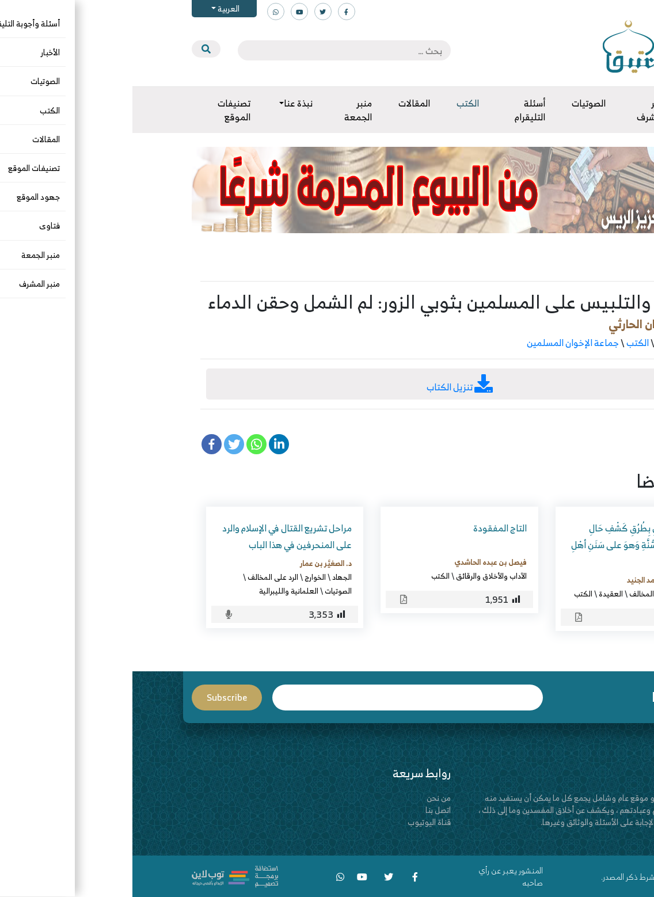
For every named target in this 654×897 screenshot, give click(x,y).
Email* (275, 697)
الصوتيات (205, 590)
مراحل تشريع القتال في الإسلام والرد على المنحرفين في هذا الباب (154, 536)
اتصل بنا (305, 810)
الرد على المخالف (555, 343)
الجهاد (209, 577)
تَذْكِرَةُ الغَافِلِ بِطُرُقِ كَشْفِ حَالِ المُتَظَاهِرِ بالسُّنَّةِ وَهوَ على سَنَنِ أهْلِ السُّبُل (504, 544)
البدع (561, 593)
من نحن (306, 797)
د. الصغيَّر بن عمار (193, 563)
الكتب (505, 343)
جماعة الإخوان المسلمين (440, 343)
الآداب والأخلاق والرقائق (359, 575)
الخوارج (182, 577)
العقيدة (478, 593)
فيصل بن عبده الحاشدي (358, 562)
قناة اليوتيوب (296, 822)
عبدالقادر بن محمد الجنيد (532, 579)
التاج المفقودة (367, 528)
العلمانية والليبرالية (156, 590)
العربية (95, 8)
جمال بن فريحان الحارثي (531, 324)
